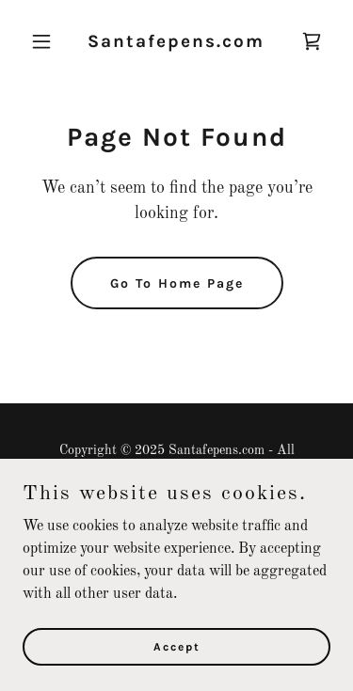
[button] (46, 41)
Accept (177, 645)
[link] (176, 43)
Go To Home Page (177, 283)
